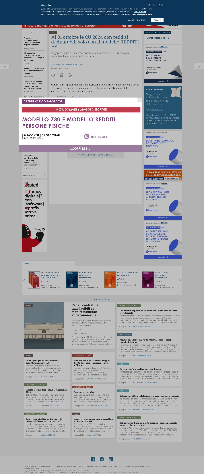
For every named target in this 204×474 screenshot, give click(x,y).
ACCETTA (157, 19)
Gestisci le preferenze (142, 14)
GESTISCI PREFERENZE (136, 19)
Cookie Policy (140, 12)
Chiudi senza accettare (154, 5)
